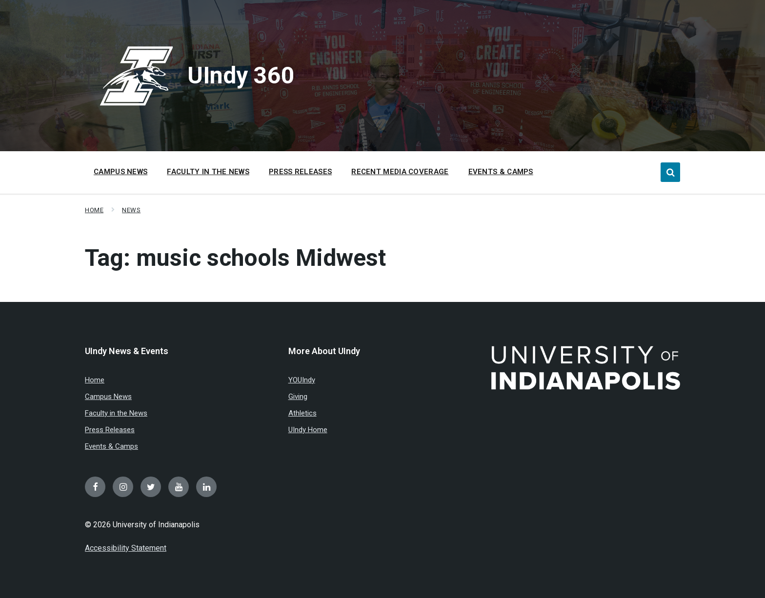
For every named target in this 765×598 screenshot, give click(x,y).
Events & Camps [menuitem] (500, 171)
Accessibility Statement (125, 548)
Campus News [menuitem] (120, 171)
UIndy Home (307, 429)
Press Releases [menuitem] (300, 171)
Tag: (235, 258)
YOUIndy (301, 380)
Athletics (302, 413)
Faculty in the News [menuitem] (208, 171)
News (131, 210)
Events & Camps (111, 446)
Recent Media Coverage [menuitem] (399, 171)
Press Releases (110, 429)
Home (94, 210)
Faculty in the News (116, 413)
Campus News (108, 396)
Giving (297, 396)
